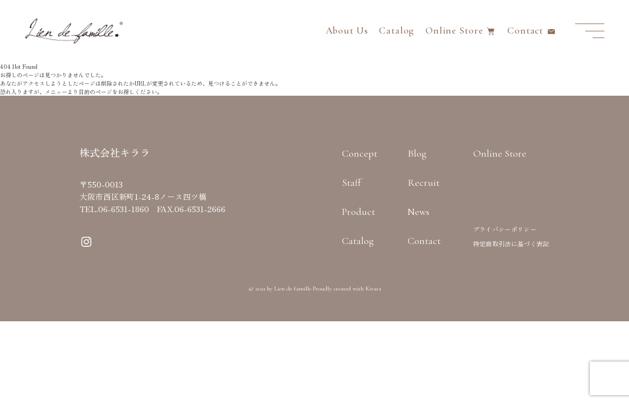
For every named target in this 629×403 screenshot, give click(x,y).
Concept (359, 153)
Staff (351, 182)
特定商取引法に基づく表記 (511, 243)
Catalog (396, 30)
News (418, 211)
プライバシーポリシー (504, 228)
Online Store (454, 30)
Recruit (424, 182)
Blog (417, 153)
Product (358, 211)
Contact (525, 30)
